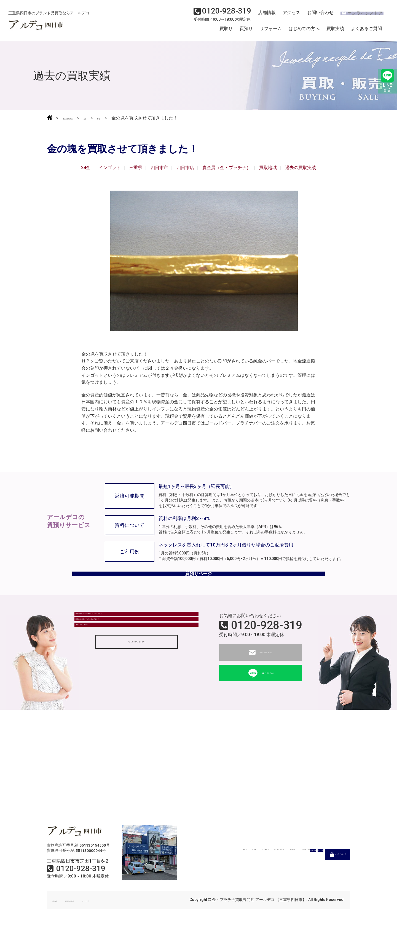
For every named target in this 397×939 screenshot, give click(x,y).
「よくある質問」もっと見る (136, 684)
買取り (226, 31)
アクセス (288, 15)
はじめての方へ (304, 31)
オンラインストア (358, 15)
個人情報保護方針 (91, 913)
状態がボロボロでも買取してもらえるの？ (120, 631)
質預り (246, 31)
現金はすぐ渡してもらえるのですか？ (116, 647)
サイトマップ (126, 913)
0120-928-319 (266, 638)
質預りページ (198, 582)
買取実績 (335, 31)
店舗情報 (264, 15)
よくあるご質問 (366, 31)
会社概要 (60, 913)
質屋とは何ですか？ (98, 662)
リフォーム (271, 31)
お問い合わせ (315, 15)
